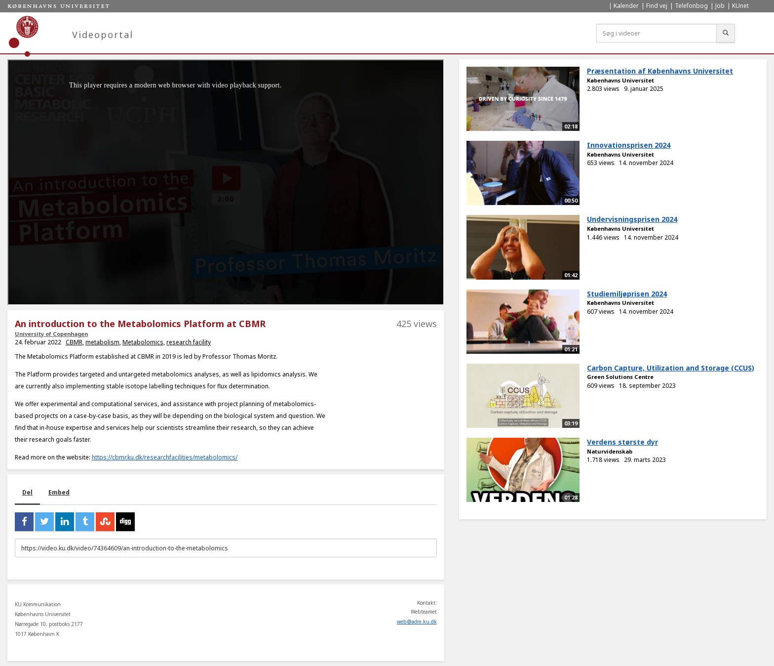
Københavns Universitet (620, 80)
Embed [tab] (59, 492)
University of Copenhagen (51, 333)
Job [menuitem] (720, 5)
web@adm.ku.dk (417, 621)
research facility (188, 342)
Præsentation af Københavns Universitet (660, 71)
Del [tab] (27, 492)
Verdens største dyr (622, 442)
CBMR (74, 342)
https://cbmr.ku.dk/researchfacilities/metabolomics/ (164, 457)
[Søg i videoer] (656, 33)
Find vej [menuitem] (656, 5)
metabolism (102, 342)
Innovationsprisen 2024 (628, 145)
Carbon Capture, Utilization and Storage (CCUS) (670, 368)
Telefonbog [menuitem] (691, 5)
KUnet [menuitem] (740, 5)
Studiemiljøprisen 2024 (627, 293)
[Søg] (725, 33)
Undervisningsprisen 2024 (632, 219)
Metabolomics (142, 342)
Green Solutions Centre (620, 376)
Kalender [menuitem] (626, 5)
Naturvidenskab (609, 451)
